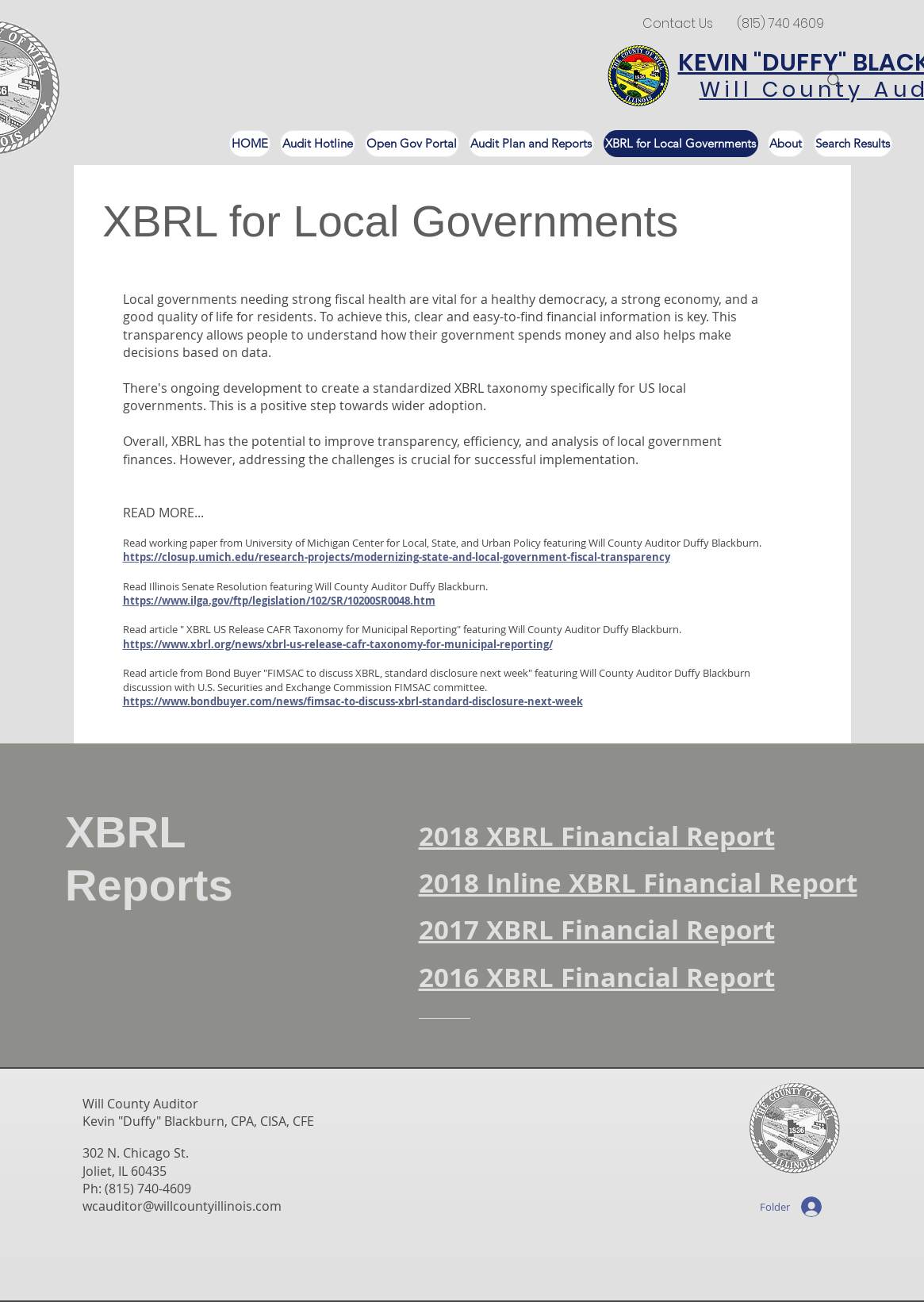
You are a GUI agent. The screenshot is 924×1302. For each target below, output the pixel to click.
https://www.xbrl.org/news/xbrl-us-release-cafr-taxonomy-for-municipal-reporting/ (338, 644)
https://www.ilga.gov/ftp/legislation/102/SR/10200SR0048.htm (279, 600)
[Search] (834, 81)
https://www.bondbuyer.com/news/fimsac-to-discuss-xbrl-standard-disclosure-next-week (353, 701)
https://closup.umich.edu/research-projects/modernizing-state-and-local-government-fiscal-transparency (396, 557)
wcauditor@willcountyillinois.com (182, 1206)
